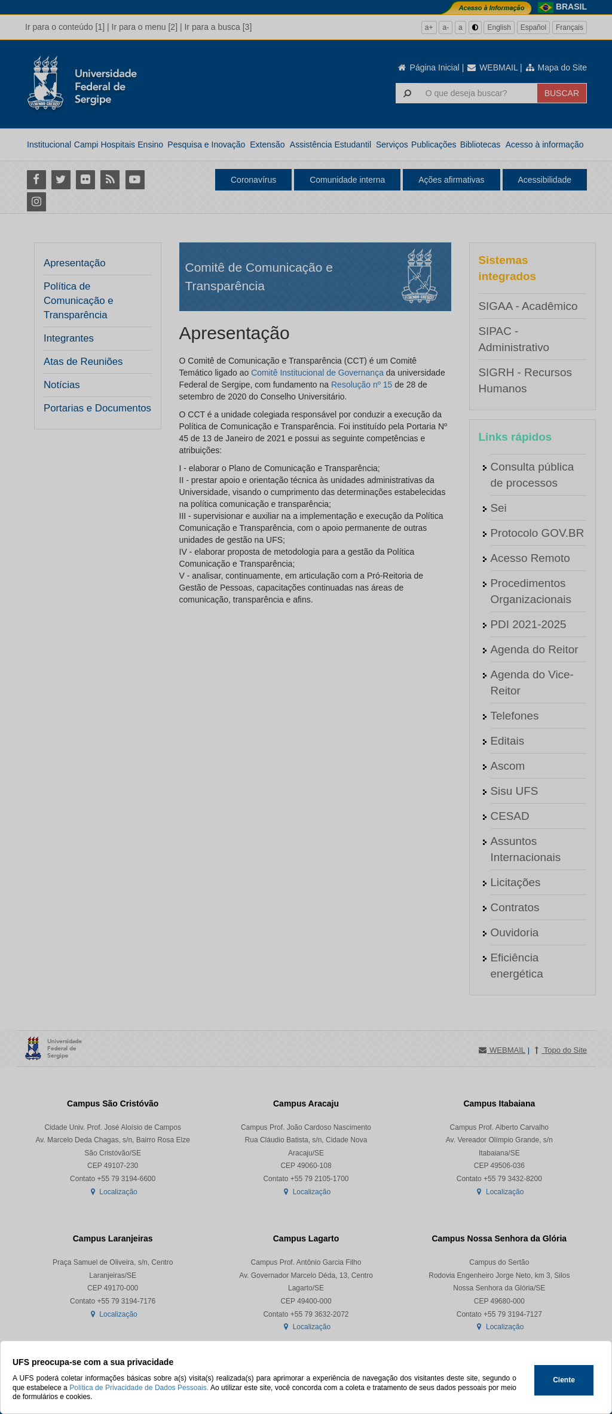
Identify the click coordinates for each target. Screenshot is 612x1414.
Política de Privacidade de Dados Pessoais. (139, 1388)
